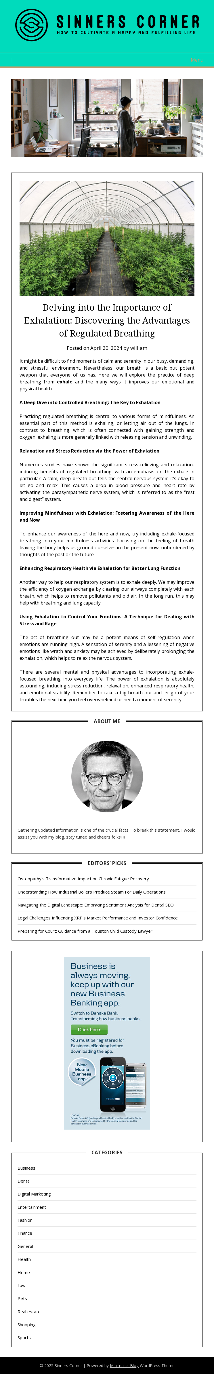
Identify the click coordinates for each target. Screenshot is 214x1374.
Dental (24, 1181)
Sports (24, 1337)
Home (24, 1272)
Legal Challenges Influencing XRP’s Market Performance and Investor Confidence (98, 918)
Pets (22, 1298)
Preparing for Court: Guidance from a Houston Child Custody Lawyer (85, 931)
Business (26, 1168)
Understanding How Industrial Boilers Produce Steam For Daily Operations (92, 892)
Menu (197, 60)
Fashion (25, 1220)
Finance (25, 1233)
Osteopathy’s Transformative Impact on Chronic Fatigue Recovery (83, 878)
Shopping (27, 1324)
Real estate (29, 1311)
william (138, 348)
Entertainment (32, 1207)
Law (22, 1285)
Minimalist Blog (124, 1365)
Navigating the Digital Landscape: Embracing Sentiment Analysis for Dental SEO (96, 905)
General (25, 1246)
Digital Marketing (34, 1194)
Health (24, 1259)
